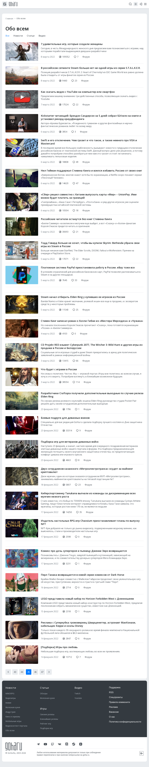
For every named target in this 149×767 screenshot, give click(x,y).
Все (7, 35)
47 (42, 661)
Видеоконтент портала (16, 726)
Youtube (78, 698)
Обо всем (23, 18)
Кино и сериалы (12, 716)
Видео (44, 35)
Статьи (32, 35)
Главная (9, 18)
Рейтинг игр (45, 723)
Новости (19, 35)
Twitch (77, 693)
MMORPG (9, 693)
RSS (111, 692)
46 (35, 661)
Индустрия (10, 712)
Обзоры (43, 693)
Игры (43, 708)
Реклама (113, 707)
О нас (112, 717)
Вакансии (114, 712)
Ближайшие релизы (49, 719)
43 (15, 661)
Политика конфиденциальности (125, 722)
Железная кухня (12, 707)
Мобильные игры (13, 721)
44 (22, 661)
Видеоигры (10, 698)
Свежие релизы (47, 714)
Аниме (8, 702)
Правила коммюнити (119, 702)
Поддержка (114, 687)
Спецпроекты (116, 697)
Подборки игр (46, 728)
